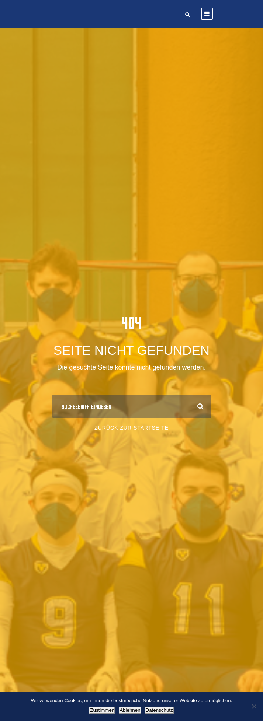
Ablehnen (130, 710)
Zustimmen (102, 710)
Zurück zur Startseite (131, 428)
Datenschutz (159, 710)
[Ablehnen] (253, 706)
